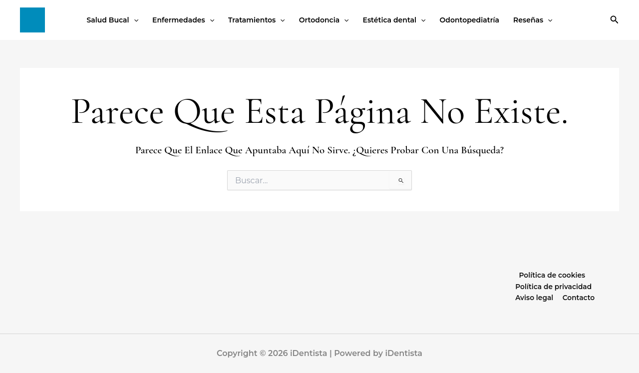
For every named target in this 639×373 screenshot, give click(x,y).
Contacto (555, 297)
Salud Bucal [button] (112, 20)
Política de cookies (552, 274)
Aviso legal (596, 286)
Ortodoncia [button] (324, 20)
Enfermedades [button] (183, 20)
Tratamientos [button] (256, 20)
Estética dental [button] (394, 20)
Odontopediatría (470, 19)
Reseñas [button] (533, 20)
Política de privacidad (530, 286)
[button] (133, 20)
